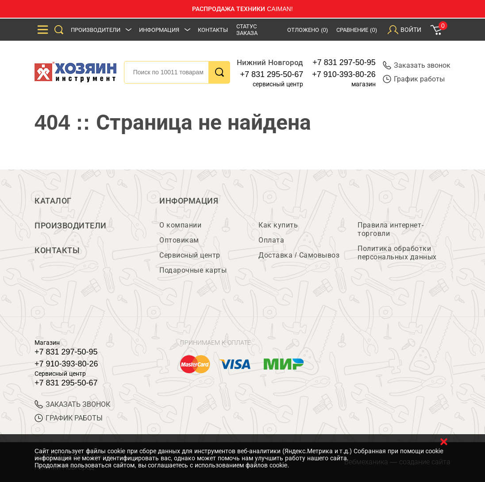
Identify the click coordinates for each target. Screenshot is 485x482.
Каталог (53, 201)
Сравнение (356, 30)
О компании (180, 225)
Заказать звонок (416, 65)
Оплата (271, 240)
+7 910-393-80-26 (344, 74)
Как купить (278, 225)
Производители (95, 30)
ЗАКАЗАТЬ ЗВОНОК (72, 404)
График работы (414, 79)
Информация (159, 30)
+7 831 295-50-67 (272, 74)
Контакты (213, 30)
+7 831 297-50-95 (344, 62)
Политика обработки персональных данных (397, 253)
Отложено (307, 30)
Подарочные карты (193, 270)
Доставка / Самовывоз (298, 255)
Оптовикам (179, 240)
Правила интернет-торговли (391, 229)
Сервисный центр (189, 255)
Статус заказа (247, 29)
